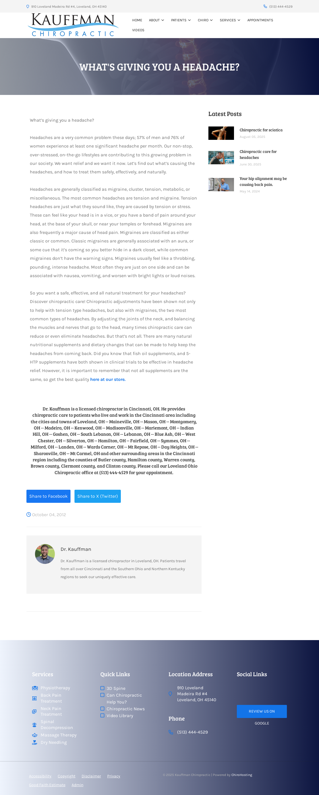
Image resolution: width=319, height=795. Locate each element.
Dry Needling (54, 742)
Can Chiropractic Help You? (124, 698)
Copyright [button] (66, 776)
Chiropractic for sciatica (261, 129)
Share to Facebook (48, 496)
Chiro (203, 20)
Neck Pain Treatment (51, 711)
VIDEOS (138, 30)
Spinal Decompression (57, 724)
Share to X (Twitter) (97, 496)
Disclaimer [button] (91, 776)
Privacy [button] (113, 776)
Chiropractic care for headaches (258, 154)
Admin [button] (77, 784)
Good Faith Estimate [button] (47, 784)
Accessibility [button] (40, 776)
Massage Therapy (58, 735)
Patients (179, 20)
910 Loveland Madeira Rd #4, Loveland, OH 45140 (66, 7)
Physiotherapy (55, 687)
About (154, 20)
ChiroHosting (241, 775)
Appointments (260, 20)
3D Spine (116, 688)
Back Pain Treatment (51, 698)
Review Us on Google (262, 713)
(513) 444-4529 (278, 7)
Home (137, 20)
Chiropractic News (126, 708)
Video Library (120, 715)
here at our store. (107, 379)
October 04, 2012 (46, 514)
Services (228, 20)
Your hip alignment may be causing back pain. (263, 181)
